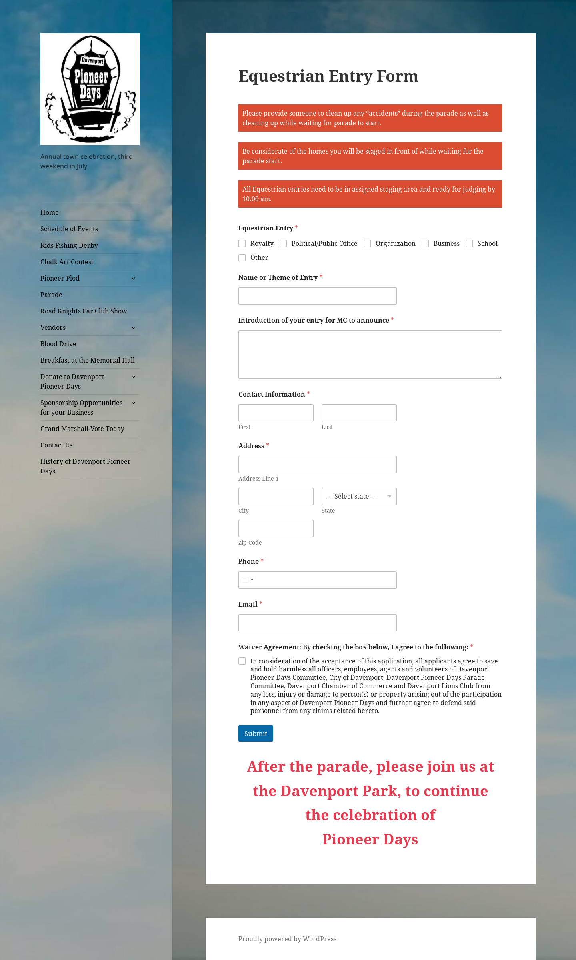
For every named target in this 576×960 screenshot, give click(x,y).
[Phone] (317, 580)
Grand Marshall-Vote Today (82, 428)
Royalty (262, 243)
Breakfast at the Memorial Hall (87, 360)
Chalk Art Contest (67, 261)
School (488, 243)
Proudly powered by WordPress (287, 938)
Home (49, 212)
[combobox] (247, 580)
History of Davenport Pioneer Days (85, 466)
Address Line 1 (258, 478)
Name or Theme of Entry (280, 277)
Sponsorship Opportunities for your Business (81, 407)
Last (327, 426)
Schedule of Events (69, 228)
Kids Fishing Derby (69, 245)
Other (259, 257)
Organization (396, 243)
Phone (251, 561)
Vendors (53, 327)
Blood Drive (58, 343)
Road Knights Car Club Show (83, 311)
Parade (51, 294)
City (243, 510)
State (328, 510)
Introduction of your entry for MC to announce (316, 320)
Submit (255, 733)
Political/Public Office (325, 243)
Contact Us (56, 445)
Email (250, 604)
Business (447, 243)
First (244, 426)
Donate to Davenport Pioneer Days (72, 381)
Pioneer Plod (60, 278)
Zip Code (250, 542)
